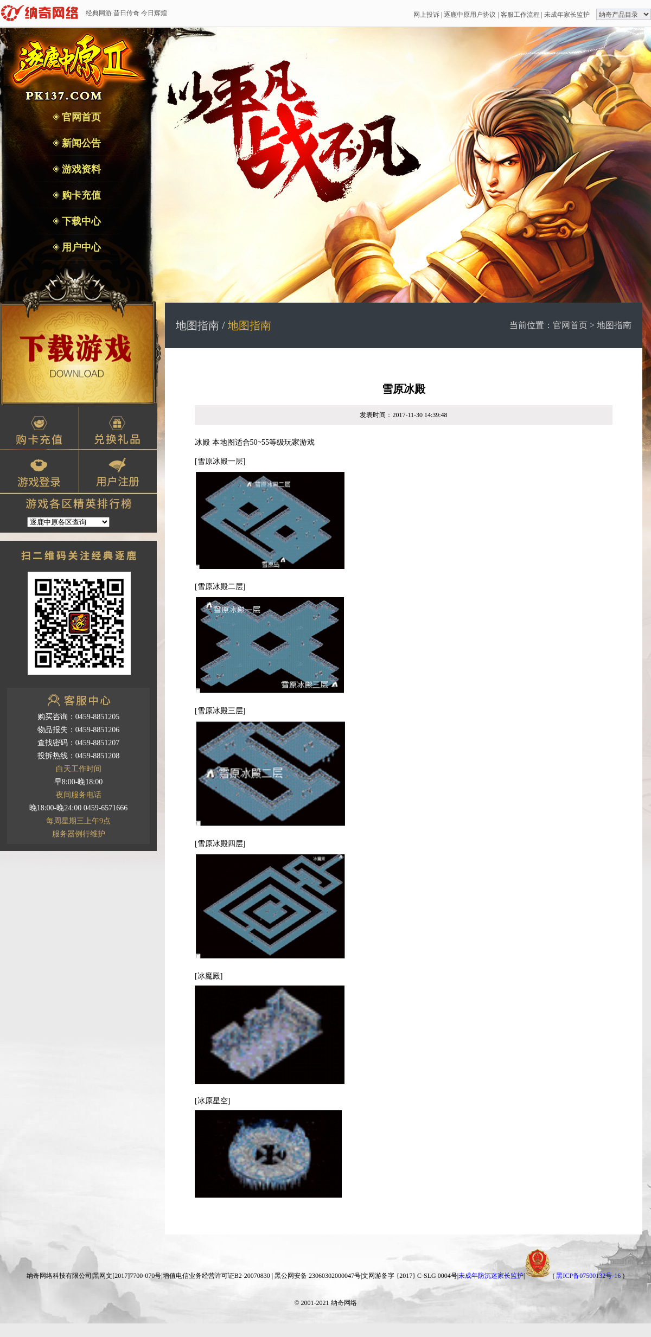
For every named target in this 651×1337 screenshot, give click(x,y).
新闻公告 (80, 143)
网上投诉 (426, 14)
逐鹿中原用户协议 (470, 14)
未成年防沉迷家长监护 (491, 1276)
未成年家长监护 (567, 14)
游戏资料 (80, 169)
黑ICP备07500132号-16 (588, 1276)
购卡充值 (80, 195)
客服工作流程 (520, 14)
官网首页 (80, 117)
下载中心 (80, 221)
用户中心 (80, 247)
